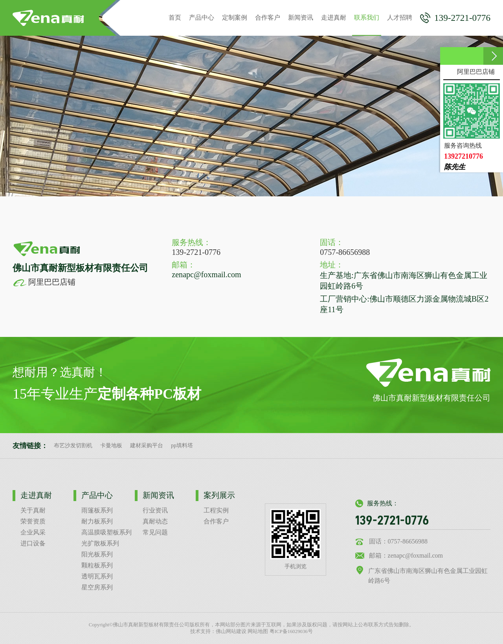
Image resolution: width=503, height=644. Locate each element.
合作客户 (267, 17)
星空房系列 (97, 587)
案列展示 (219, 495)
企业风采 (33, 532)
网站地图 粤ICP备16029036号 (280, 631)
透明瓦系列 (97, 576)
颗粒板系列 (97, 565)
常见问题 (155, 532)
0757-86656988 (345, 252)
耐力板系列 (97, 521)
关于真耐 (33, 510)
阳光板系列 (97, 554)
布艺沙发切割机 (73, 445)
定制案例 (234, 17)
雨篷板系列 (97, 510)
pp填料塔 (182, 445)
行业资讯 (155, 510)
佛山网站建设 (231, 631)
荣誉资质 (33, 521)
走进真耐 (333, 17)
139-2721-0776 (455, 18)
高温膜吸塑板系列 (106, 532)
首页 (175, 17)
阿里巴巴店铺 (44, 282)
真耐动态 (155, 521)
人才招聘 (399, 17)
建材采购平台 (146, 445)
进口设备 (33, 543)
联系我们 (366, 25)
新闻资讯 (300, 17)
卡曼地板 (111, 445)
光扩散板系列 (100, 543)
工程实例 (216, 510)
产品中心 (201, 17)
